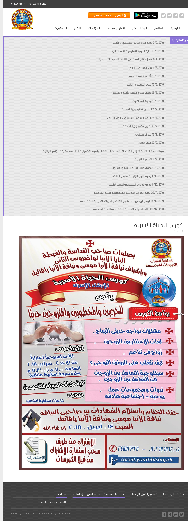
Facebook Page (160, 514)
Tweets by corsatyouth (49, 502)
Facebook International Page (172, 15)
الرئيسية (172, 28)
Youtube (166, 15)
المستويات (57, 28)
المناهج (155, 28)
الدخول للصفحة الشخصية (106, 15)
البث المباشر (136, 28)
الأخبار (74, 28)
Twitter (160, 15)
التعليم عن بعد (113, 28)
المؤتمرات (90, 28)
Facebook (178, 15)
